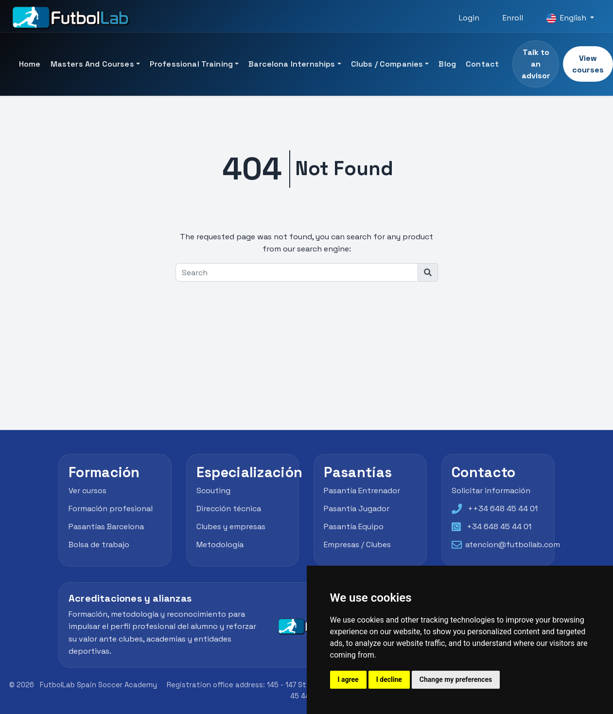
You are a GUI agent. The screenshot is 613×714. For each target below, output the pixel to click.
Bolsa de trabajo (99, 544)
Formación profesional (111, 508)
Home (30, 64)
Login (469, 18)
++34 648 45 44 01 (503, 508)
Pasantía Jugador (356, 508)
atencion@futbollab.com (512, 544)
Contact (482, 64)
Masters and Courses (92, 64)
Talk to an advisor (536, 64)
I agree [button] (348, 679)
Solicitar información (491, 490)
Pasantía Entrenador (362, 490)
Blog (447, 64)
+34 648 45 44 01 (499, 526)
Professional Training (191, 64)
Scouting (213, 490)
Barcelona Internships (291, 64)
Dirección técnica (228, 508)
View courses (588, 64)
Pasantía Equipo (354, 526)
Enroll (513, 18)
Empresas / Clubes (357, 544)
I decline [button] (389, 679)
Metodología (220, 544)
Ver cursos (87, 490)
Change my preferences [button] (456, 679)
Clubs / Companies (387, 64)
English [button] (567, 18)
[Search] (296, 272)
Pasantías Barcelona (106, 526)
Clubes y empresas (230, 526)
